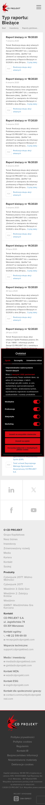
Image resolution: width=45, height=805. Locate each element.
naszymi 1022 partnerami (23, 374)
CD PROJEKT (11, 7)
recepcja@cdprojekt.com (19, 639)
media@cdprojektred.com (20, 661)
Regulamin (22, 746)
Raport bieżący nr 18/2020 (22, 79)
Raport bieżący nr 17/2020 (22, 120)
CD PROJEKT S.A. (14, 618)
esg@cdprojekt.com (16, 685)
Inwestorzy (10, 544)
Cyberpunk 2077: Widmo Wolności (18, 578)
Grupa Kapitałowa (14, 535)
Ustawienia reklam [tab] (34, 360)
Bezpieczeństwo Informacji (22, 755)
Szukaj (7, 566)
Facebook (11, 510)
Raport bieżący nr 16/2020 (22, 162)
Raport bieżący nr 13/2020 (22, 287)
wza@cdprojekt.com (16, 675)
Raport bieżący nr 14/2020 (22, 245)
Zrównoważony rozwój (17, 548)
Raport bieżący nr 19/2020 (22, 37)
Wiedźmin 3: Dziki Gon (17, 589)
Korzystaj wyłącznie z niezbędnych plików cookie (22, 449)
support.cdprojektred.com (18, 649)
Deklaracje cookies (22, 764)
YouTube (34, 510)
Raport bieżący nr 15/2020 (22, 204)
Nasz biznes (11, 539)
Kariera (8, 557)
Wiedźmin (9, 600)
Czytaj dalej (32, 62)
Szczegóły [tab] (18, 360)
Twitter (34, 490)
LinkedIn (11, 490)
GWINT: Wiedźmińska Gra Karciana (18, 606)
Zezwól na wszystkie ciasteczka (22, 434)
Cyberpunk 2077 (13, 584)
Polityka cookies (22, 742)
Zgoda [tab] (7, 360)
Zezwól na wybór (22, 441)
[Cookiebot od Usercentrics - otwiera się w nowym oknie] (15, 354)
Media (7, 553)
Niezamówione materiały (22, 760)
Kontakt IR (22, 751)
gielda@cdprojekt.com (18, 665)
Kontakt (8, 562)
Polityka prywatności (22, 737)
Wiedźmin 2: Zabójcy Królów (16, 595)
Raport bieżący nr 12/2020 (22, 329)
